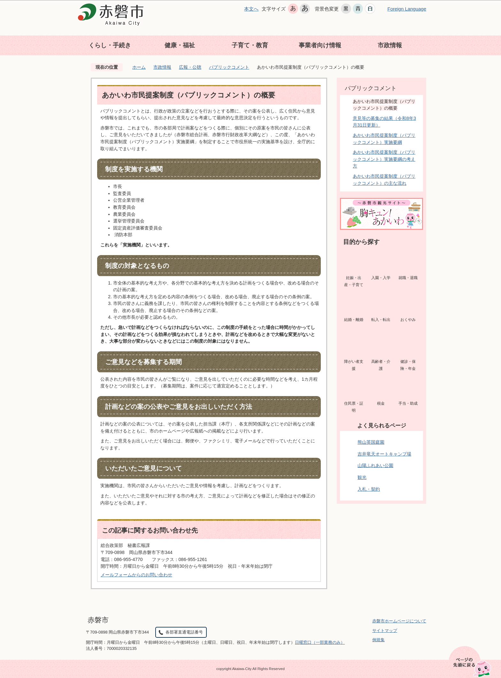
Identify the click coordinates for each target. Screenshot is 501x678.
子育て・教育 (250, 45)
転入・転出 (380, 320)
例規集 (378, 639)
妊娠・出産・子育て (353, 281)
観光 (362, 477)
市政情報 (390, 45)
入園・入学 (380, 278)
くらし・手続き (110, 45)
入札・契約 (369, 489)
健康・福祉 (180, 45)
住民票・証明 (353, 406)
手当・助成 (408, 403)
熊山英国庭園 (371, 442)
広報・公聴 (190, 67)
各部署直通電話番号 (184, 632)
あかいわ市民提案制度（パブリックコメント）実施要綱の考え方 (384, 159)
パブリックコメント (229, 67)
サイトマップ (384, 630)
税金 (381, 403)
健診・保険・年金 (408, 365)
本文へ (251, 9)
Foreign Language (406, 9)
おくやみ (408, 320)
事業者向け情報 (320, 45)
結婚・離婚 (353, 320)
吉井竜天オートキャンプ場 (384, 453)
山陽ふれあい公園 (375, 465)
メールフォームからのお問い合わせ (136, 574)
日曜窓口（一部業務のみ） (320, 642)
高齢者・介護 (380, 365)
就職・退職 (408, 278)
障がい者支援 (353, 365)
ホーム (139, 67)
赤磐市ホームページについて (399, 621)
